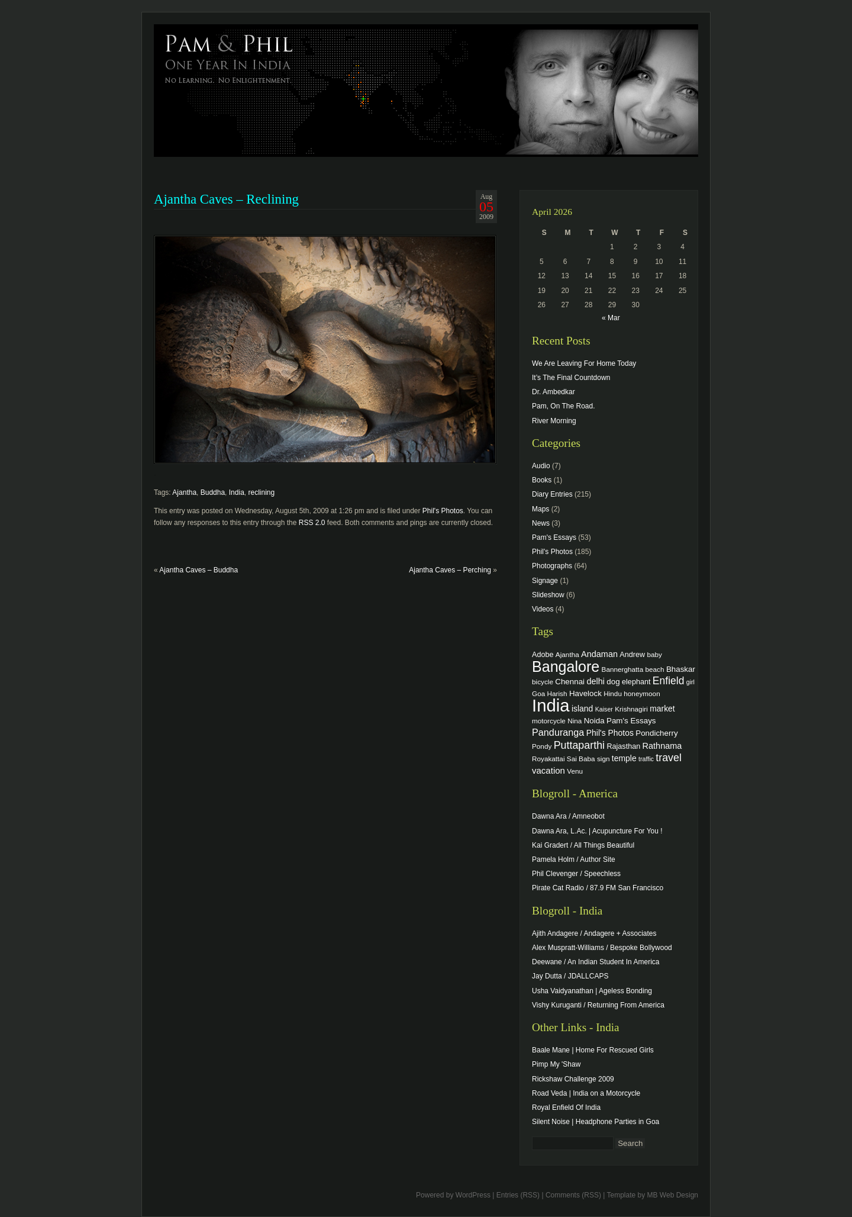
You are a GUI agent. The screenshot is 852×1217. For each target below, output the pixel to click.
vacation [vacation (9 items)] (548, 770)
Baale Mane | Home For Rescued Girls (593, 1050)
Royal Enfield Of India (566, 1107)
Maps (540, 509)
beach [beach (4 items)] (655, 669)
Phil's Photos (442, 511)
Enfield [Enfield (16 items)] (669, 681)
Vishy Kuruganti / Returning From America (598, 1005)
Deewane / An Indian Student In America (595, 962)
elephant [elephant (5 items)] (636, 682)
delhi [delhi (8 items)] (595, 681)
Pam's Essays (554, 537)
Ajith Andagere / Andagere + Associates (594, 933)
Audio (541, 466)
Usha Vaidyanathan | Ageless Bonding (592, 991)
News (541, 523)
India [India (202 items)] (551, 705)
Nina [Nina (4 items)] (574, 721)
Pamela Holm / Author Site (573, 859)
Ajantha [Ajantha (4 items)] (567, 654)
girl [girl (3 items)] (690, 681)
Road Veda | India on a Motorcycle (586, 1093)
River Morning (554, 421)
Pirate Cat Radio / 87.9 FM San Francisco (597, 888)
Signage (545, 581)
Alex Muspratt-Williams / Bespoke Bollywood (602, 948)
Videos (542, 609)
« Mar (611, 318)
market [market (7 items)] (662, 708)
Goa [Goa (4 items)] (538, 693)
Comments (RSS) (573, 1195)
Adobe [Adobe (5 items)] (543, 655)
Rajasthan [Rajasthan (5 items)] (623, 746)
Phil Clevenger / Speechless (576, 874)
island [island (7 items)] (582, 708)
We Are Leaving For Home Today (584, 363)
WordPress (473, 1195)
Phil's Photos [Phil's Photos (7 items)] (610, 733)
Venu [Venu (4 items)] (575, 771)
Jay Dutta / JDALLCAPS (570, 976)
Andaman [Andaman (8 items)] (599, 654)
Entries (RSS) (518, 1195)
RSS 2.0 (312, 523)
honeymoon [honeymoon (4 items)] (642, 693)
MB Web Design (672, 1195)
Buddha (213, 492)
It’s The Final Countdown (571, 378)
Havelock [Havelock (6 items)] (585, 693)
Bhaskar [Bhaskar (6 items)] (680, 669)
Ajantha (184, 492)
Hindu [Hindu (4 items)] (613, 693)
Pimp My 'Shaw (556, 1064)
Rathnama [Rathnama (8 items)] (662, 746)
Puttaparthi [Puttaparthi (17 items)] (579, 745)
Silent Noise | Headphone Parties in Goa (595, 1122)
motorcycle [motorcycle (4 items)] (549, 721)
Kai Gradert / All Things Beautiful (583, 845)
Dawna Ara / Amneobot (568, 816)
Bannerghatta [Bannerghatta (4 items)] (623, 669)
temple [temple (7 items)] (624, 758)
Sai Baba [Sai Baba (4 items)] (581, 758)
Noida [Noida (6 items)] (594, 720)
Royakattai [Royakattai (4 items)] (548, 758)
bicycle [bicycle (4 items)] (542, 681)
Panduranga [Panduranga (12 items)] (558, 732)
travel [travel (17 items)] (669, 758)
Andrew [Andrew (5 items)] (632, 655)
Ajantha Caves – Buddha (198, 570)
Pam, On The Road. (563, 406)
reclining (261, 492)
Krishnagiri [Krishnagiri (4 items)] (631, 709)
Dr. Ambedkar (553, 392)
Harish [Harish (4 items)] (557, 693)
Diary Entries (552, 494)
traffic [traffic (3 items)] (646, 758)
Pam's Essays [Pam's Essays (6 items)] (631, 720)
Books (541, 480)
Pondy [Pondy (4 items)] (541, 746)
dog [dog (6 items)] (612, 681)
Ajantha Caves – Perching (450, 570)
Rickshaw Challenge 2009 (573, 1079)
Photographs (552, 566)
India (236, 492)
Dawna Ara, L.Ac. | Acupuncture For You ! (597, 831)
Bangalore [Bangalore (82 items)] (565, 666)
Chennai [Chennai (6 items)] (570, 681)
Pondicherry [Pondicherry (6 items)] (656, 733)
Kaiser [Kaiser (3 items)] (604, 709)
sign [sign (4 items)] (603, 758)
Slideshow (548, 595)
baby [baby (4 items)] (654, 654)
